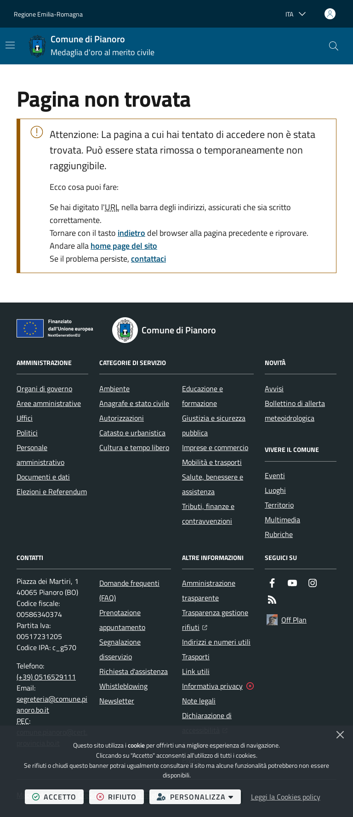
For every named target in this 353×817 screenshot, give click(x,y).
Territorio (279, 504)
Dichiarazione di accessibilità (218, 723)
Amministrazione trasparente (208, 590)
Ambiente (114, 388)
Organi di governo (44, 388)
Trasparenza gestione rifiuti (218, 620)
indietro (131, 233)
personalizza (199, 796)
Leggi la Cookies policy (285, 796)
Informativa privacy (212, 685)
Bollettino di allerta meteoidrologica (295, 410)
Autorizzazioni (121, 417)
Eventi (275, 475)
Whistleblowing (123, 685)
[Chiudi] (340, 734)
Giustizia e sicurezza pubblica (213, 425)
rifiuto (120, 796)
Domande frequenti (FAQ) (129, 590)
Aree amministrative (49, 403)
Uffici (25, 417)
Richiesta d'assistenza (133, 671)
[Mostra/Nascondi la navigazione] (10, 45)
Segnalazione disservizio (120, 649)
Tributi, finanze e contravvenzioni (208, 513)
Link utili (196, 671)
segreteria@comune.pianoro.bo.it (52, 704)
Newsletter (116, 700)
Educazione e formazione (202, 396)
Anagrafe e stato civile (134, 403)
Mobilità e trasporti (212, 462)
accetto (58, 796)
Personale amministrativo (40, 455)
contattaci (148, 258)
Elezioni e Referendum (52, 491)
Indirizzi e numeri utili (216, 641)
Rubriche (279, 534)
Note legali (199, 700)
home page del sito (124, 246)
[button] (333, 45)
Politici (27, 432)
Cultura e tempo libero (134, 447)
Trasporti (196, 656)
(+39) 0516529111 (46, 676)
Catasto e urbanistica (132, 432)
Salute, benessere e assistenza (212, 484)
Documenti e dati (43, 476)
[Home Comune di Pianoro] (91, 46)
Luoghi (275, 490)
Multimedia (282, 519)
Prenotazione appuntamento (122, 620)
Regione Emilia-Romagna (48, 14)
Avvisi (274, 388)
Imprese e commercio (215, 447)
